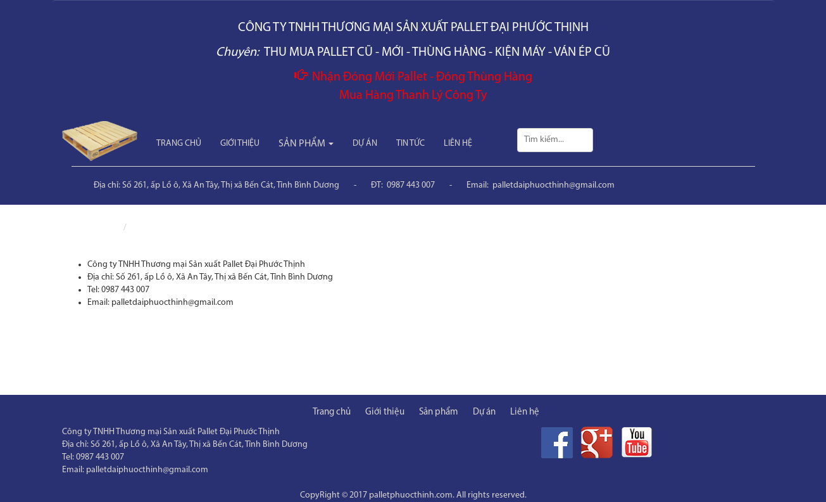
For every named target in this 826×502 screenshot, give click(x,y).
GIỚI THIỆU (240, 143)
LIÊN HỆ (458, 143)
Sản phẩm (438, 412)
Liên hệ (145, 228)
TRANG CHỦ (178, 143)
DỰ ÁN (365, 143)
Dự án (484, 412)
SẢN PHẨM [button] (306, 144)
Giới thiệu (384, 412)
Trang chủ (99, 228)
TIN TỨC (410, 143)
